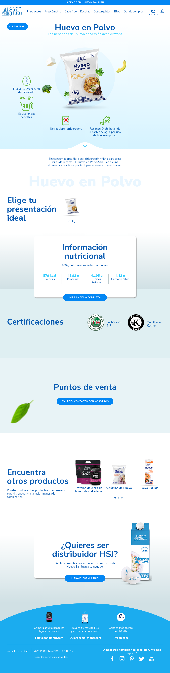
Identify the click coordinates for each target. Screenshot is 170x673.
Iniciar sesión (162, 11)
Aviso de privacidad (17, 651)
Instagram (122, 658)
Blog (117, 11)
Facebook (112, 658)
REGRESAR (18, 26)
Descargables (102, 11)
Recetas (85, 11)
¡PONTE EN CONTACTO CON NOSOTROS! (85, 401)
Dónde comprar (133, 11)
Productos (34, 11)
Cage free (71, 11)
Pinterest (132, 658)
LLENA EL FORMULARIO (85, 578)
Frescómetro (53, 11)
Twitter (142, 658)
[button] (115, 497)
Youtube (151, 658)
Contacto (153, 14)
